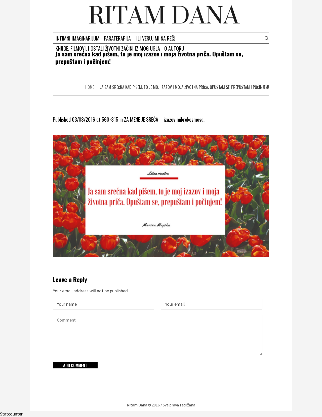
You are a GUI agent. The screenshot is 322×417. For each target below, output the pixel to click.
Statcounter (11, 414)
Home (89, 87)
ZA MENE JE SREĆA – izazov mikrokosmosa (164, 119)
